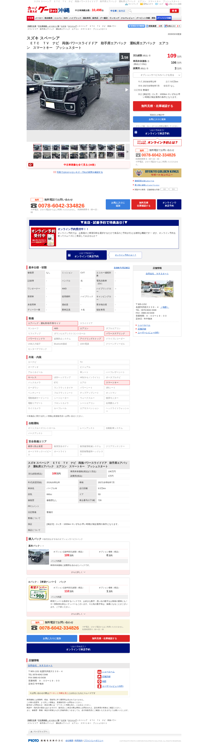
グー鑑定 (104, 18)
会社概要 (69, 740)
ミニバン (58, 18)
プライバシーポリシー (93, 740)
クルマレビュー (127, 18)
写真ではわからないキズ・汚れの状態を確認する (80, 172)
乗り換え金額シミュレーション (147, 185)
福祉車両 (87, 18)
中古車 (30, 18)
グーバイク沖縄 (164, 18)
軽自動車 (48, 18)
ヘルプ (160, 4)
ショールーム (108, 671)
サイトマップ (133, 4)
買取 (153, 18)
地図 (104, 681)
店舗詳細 (106, 676)
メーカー (39, 18)
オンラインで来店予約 (157, 132)
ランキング (114, 18)
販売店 (122, 11)
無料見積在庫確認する (143, 204)
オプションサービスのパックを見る (157, 75)
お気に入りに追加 (174, 4)
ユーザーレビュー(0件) (113, 686)
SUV (66, 18)
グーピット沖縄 (143, 18)
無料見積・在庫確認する (157, 106)
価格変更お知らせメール (144, 181)
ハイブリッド (75, 18)
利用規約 (79, 740)
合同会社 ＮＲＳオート (157, 273)
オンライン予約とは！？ (125, 255)
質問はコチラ (148, 4)
